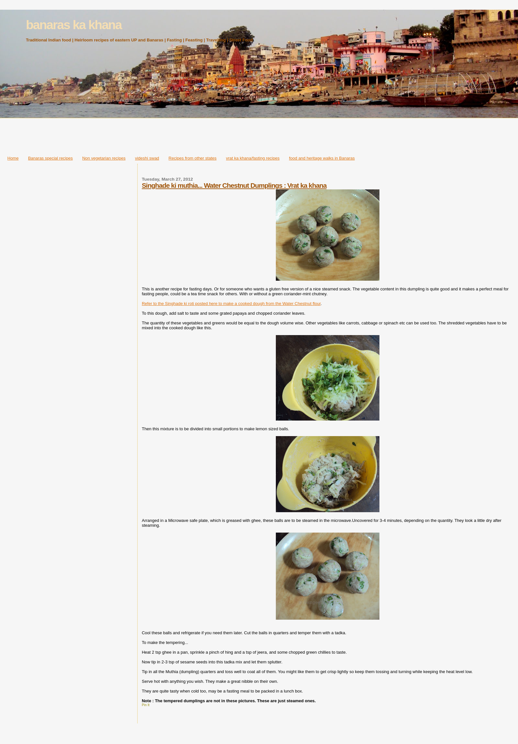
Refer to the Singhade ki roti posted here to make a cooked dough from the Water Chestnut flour (231, 303)
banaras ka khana (73, 25)
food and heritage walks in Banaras (322, 158)
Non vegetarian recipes (104, 158)
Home (13, 158)
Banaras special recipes (50, 158)
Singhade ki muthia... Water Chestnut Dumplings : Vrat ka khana (234, 185)
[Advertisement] (259, 135)
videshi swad (147, 158)
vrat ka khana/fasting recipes (252, 158)
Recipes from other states (193, 158)
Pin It (146, 705)
